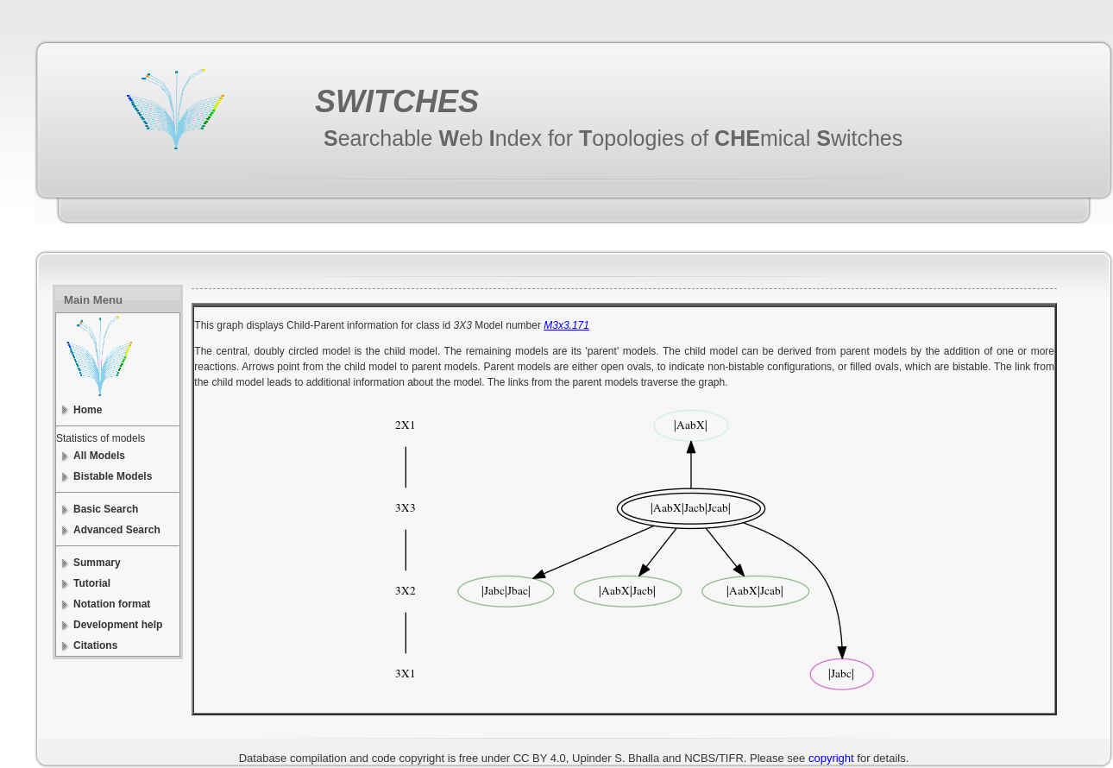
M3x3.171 (566, 325)
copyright (831, 758)
